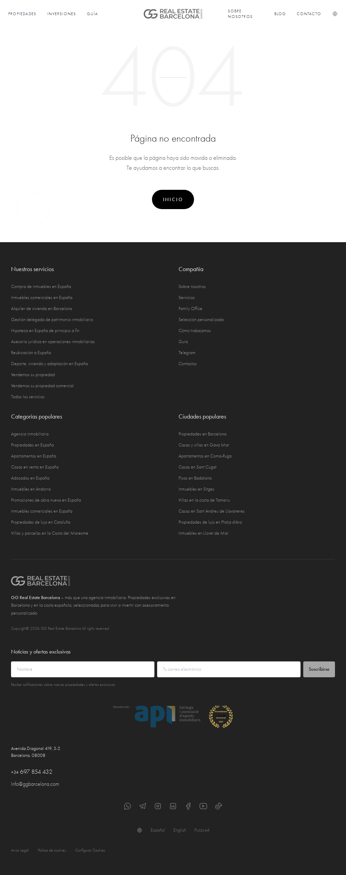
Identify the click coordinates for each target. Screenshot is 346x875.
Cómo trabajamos (195, 330)
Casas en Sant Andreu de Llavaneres (212, 511)
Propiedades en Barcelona (202, 434)
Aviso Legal (20, 850)
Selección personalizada (201, 319)
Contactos (188, 364)
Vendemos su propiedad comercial (42, 386)
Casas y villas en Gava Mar (204, 445)
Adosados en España (30, 478)
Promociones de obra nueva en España (46, 500)
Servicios (187, 297)
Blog (280, 13)
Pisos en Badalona (195, 478)
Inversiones (61, 13)
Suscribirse (319, 669)
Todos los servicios (27, 397)
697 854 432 (31, 771)
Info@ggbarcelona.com (35, 784)
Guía (92, 13)
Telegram (187, 353)
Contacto (309, 13)
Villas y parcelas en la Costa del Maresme (49, 533)
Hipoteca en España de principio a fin (45, 330)
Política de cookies (52, 850)
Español (158, 830)
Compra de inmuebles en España (41, 286)
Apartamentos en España (33, 456)
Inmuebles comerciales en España (41, 297)
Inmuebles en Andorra (31, 489)
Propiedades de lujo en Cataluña (40, 522)
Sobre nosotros (240, 14)
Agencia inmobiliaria (30, 434)
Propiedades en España (32, 445)
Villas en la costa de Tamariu (204, 500)
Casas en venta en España (35, 467)
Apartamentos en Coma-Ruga (205, 456)
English (179, 830)
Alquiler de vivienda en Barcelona (41, 308)
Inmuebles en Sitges (196, 489)
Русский (202, 830)
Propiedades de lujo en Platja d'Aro (210, 522)
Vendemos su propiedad (33, 375)
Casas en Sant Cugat (197, 467)
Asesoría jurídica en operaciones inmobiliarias (53, 341)
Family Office (190, 308)
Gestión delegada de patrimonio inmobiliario (52, 319)
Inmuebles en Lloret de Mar (203, 533)
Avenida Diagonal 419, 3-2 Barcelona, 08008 (35, 751)
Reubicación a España (31, 353)
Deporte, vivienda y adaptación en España (49, 364)
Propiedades (22, 13)
